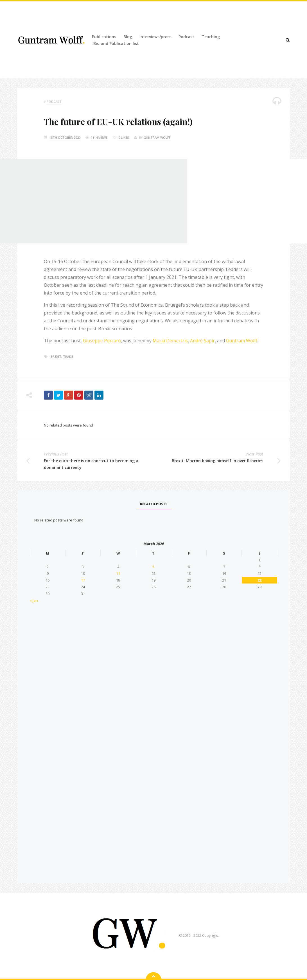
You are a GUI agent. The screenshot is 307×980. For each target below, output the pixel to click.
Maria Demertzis (170, 341)
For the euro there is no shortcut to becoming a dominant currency (91, 464)
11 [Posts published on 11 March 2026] (118, 573)
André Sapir (202, 341)
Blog (127, 36)
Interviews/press (155, 36)
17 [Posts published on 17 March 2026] (83, 580)
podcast (54, 101)
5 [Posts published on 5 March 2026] (153, 566)
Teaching (211, 36)
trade (68, 356)
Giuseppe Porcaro (101, 341)
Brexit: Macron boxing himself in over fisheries (217, 460)
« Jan (34, 600)
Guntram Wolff (157, 137)
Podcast (186, 36)
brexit (56, 356)
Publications (104, 36)
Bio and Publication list (116, 43)
